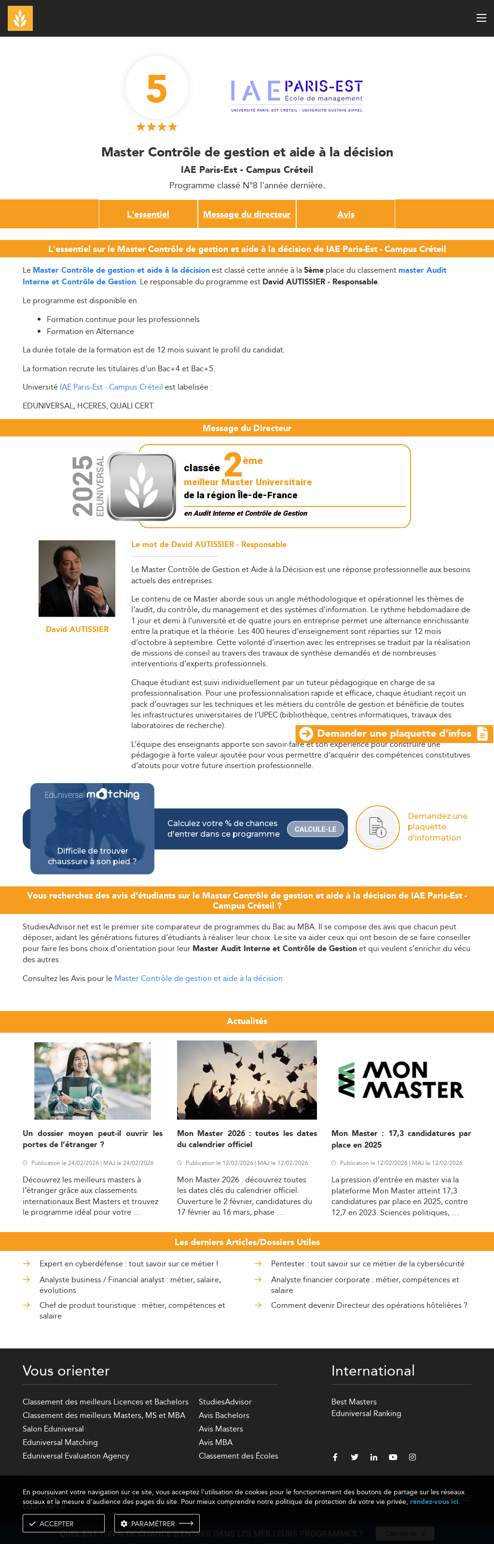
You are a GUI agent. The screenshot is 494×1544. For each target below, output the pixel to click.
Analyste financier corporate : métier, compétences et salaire (365, 1285)
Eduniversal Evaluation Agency (76, 1456)
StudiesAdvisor (225, 1402)
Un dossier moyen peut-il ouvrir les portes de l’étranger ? (93, 1139)
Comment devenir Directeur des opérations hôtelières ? (369, 1305)
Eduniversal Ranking (366, 1413)
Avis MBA (216, 1442)
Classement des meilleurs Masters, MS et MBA (104, 1415)
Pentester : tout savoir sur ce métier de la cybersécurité (368, 1264)
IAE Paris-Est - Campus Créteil (111, 387)
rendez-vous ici (434, 1501)
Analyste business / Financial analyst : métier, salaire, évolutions (130, 1285)
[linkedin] (374, 1458)
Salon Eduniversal (53, 1429)
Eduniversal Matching (60, 1442)
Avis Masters (221, 1429)
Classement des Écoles (238, 1456)
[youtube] (393, 1458)
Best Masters (354, 1402)
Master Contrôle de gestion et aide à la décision (198, 978)
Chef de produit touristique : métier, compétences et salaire (132, 1310)
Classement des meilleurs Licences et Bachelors (106, 1402)
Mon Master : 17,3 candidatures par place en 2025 (401, 1139)
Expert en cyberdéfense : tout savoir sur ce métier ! (129, 1264)
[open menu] (481, 18)
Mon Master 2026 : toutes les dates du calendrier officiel (247, 1139)
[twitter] (354, 1458)
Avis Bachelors (224, 1415)
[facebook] (335, 1458)
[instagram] (412, 1458)
